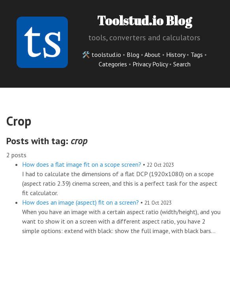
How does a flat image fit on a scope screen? (81, 164)
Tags (197, 54)
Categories (114, 64)
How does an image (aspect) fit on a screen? (80, 202)
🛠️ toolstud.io (101, 54)
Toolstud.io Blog (144, 20)
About (153, 54)
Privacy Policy (151, 64)
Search (182, 64)
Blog (133, 54)
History (176, 54)
